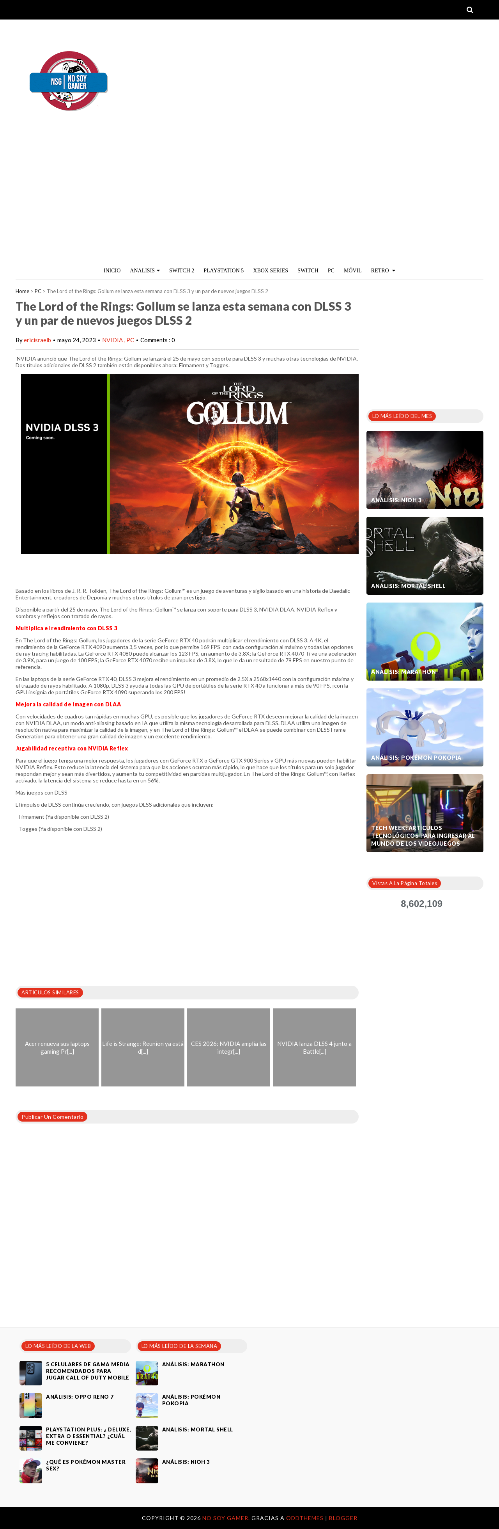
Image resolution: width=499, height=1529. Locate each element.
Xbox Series (270, 271)
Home (22, 291)
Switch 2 (181, 271)
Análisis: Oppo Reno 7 (80, 1397)
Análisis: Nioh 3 (396, 500)
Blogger (343, 1518)
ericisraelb (37, 339)
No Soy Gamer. (226, 1518)
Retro (383, 271)
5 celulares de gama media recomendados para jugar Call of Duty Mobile (88, 1371)
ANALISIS (145, 271)
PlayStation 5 (223, 271)
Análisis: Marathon (403, 671)
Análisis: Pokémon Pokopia (416, 757)
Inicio (112, 271)
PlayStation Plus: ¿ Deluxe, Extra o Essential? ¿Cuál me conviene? (88, 1436)
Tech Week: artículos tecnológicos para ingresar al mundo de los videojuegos (423, 836)
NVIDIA (113, 339)
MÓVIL (353, 271)
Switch (308, 271)
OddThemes (305, 1518)
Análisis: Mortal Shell (408, 586)
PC (331, 271)
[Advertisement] (249, 203)
